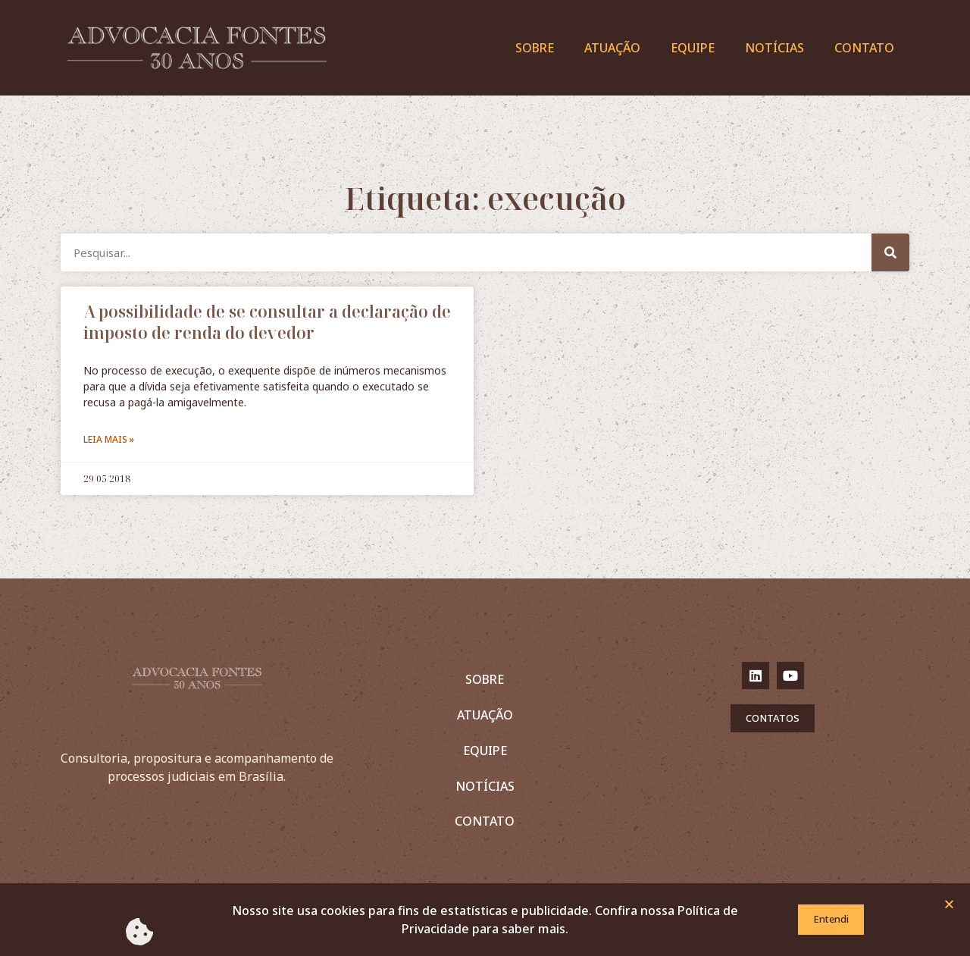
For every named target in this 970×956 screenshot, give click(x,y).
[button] (949, 906)
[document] (485, 478)
